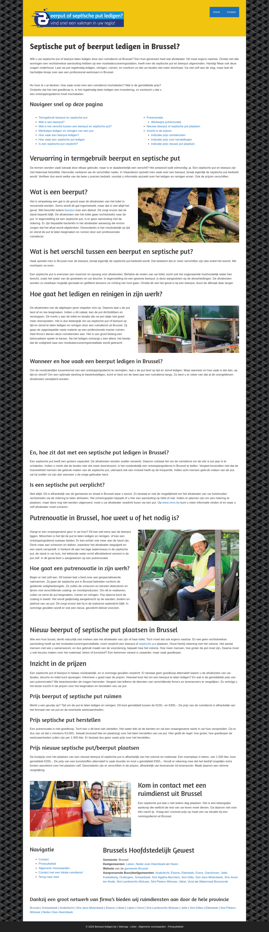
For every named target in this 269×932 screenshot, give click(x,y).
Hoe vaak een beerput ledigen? (59, 135)
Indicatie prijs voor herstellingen (171, 139)
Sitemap (123, 926)
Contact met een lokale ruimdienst (61, 872)
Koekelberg (110, 877)
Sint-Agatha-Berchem (166, 877)
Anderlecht (162, 872)
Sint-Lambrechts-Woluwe (133, 881)
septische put (147, 643)
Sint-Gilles (196, 907)
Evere (199, 872)
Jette (224, 872)
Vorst (191, 881)
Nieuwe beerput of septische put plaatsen (173, 126)
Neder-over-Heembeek (150, 864)
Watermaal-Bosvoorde (213, 881)
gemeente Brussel (136, 868)
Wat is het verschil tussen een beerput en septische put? (75, 126)
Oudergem (126, 877)
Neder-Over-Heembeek (58, 912)
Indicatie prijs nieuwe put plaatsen (173, 144)
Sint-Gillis (188, 877)
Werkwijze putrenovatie (166, 122)
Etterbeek (188, 872)
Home (216, 11)
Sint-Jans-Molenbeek (209, 877)
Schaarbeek (142, 877)
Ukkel (182, 881)
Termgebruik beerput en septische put (63, 117)
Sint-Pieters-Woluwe (164, 881)
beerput (70, 210)
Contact (231, 11)
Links (133, 926)
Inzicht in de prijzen (159, 130)
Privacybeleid (47, 863)
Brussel (35, 907)
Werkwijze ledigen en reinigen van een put (66, 130)
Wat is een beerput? (52, 122)
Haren (174, 864)
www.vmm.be (171, 502)
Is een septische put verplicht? (58, 144)
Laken (130, 864)
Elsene (175, 872)
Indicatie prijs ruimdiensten (168, 135)
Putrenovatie (155, 117)
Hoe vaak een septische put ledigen (62, 139)
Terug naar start (49, 877)
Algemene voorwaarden (152, 926)
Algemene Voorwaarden (54, 868)
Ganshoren (212, 872)
